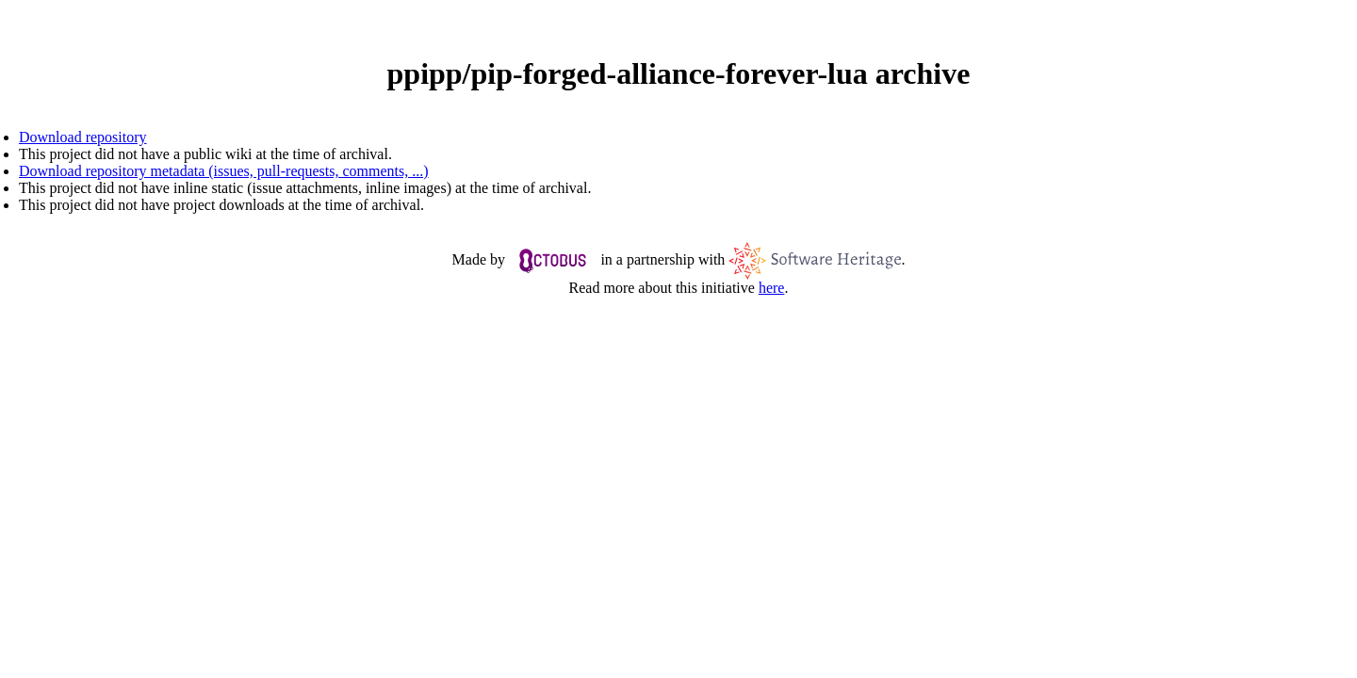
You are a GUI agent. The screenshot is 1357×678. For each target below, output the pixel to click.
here (772, 288)
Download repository (83, 137)
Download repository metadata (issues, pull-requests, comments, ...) (224, 171)
